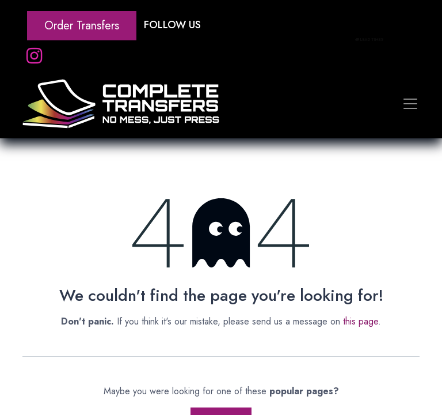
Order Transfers (81, 25)
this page (360, 321)
